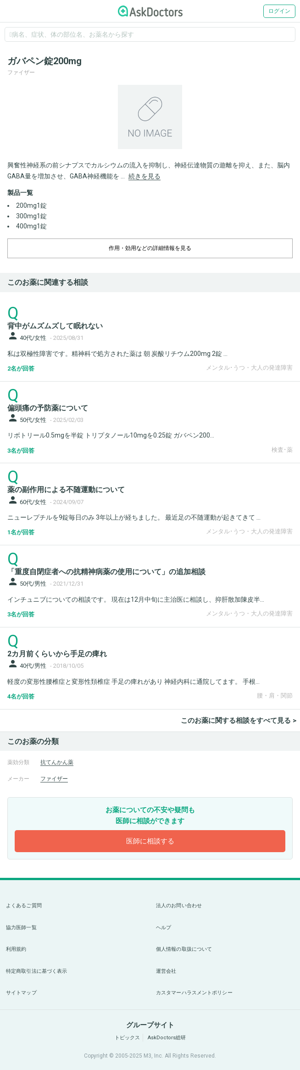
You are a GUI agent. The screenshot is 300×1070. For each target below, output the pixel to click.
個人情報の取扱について (184, 949)
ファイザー (54, 779)
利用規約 (16, 949)
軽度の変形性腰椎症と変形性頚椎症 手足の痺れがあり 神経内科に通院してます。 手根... (133, 681)
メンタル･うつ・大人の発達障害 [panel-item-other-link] (249, 367)
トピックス (127, 1038)
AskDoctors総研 (167, 1038)
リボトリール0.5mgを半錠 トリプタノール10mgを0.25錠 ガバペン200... (110, 435)
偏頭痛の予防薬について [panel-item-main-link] (47, 408)
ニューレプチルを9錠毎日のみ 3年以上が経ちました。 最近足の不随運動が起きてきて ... (134, 517)
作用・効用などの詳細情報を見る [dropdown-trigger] (150, 248)
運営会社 (166, 971)
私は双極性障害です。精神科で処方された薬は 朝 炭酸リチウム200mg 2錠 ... (117, 353)
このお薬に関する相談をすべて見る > (238, 720)
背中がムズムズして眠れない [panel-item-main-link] (55, 326)
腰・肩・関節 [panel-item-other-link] (275, 695)
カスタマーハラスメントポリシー (194, 993)
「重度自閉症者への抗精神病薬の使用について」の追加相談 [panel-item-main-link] (106, 571)
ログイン (279, 11)
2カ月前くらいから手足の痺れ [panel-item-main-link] (57, 653)
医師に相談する (150, 841)
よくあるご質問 (24, 906)
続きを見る (144, 176)
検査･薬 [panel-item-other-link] (282, 449)
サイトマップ (21, 993)
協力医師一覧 (21, 928)
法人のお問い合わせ (179, 906)
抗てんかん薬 (56, 762)
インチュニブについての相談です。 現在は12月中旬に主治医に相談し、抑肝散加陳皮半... (135, 599)
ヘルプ (163, 928)
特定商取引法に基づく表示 (36, 971)
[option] (150, 117)
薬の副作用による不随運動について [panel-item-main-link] (66, 489)
